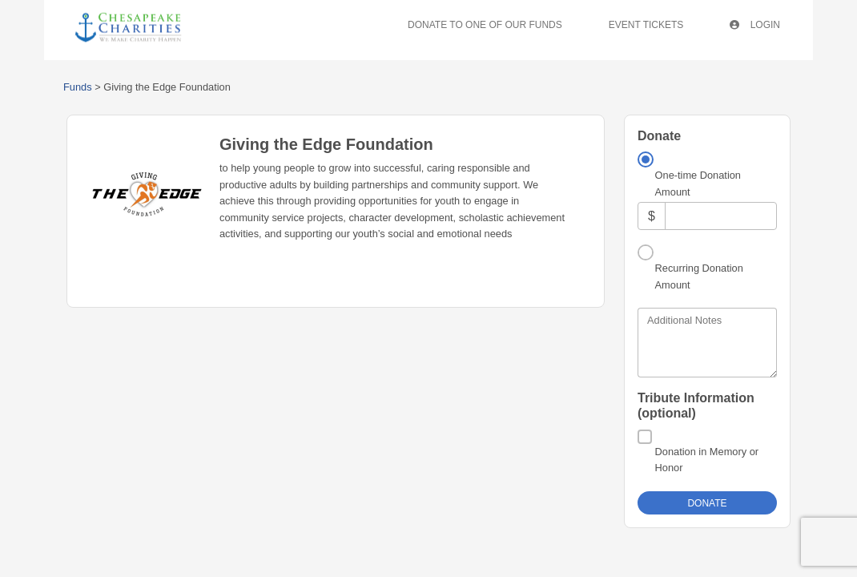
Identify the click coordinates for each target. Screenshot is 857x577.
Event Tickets (646, 24)
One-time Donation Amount (698, 183)
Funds (77, 87)
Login (755, 24)
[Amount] (721, 216)
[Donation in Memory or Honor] (645, 437)
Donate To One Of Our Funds (485, 24)
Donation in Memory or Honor (706, 460)
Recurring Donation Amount (699, 276)
